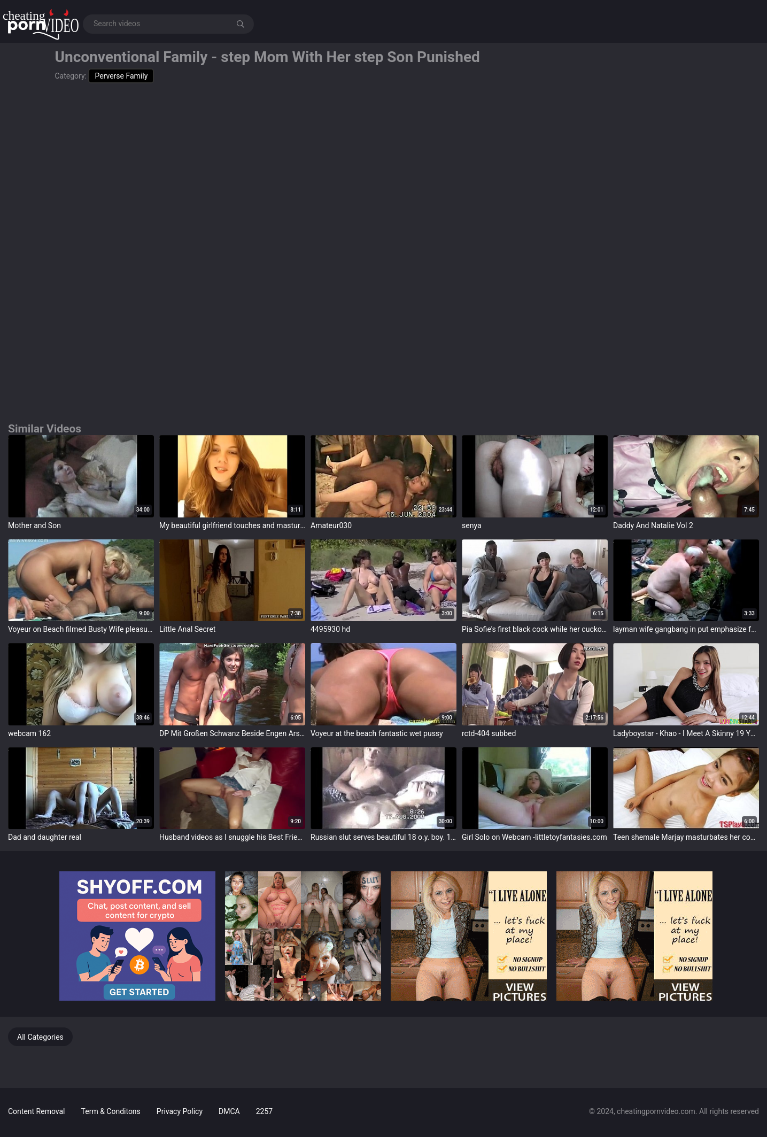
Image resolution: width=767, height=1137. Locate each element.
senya (472, 525)
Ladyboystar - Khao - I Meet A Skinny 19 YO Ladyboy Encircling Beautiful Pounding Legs (686, 733)
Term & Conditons (111, 1111)
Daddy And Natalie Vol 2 (653, 525)
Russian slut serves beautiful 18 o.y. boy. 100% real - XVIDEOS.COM (383, 837)
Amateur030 (331, 525)
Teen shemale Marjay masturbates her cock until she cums (686, 837)
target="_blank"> (81, 476)
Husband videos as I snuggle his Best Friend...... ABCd (232, 837)
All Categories (40, 1037)
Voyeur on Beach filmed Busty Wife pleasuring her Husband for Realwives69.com (81, 629)
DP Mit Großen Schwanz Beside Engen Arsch (232, 733)
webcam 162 (29, 733)
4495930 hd (330, 629)
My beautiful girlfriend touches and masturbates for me (232, 525)
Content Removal (36, 1111)
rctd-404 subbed (489, 733)
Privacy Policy (180, 1111)
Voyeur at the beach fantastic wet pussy (377, 733)
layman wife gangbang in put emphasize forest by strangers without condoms (686, 629)
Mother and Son (34, 525)
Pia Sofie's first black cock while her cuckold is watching (535, 629)
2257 (264, 1111)
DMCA (229, 1111)
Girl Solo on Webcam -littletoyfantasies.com (534, 837)
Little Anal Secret (187, 629)
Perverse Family (121, 76)
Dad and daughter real (44, 837)
